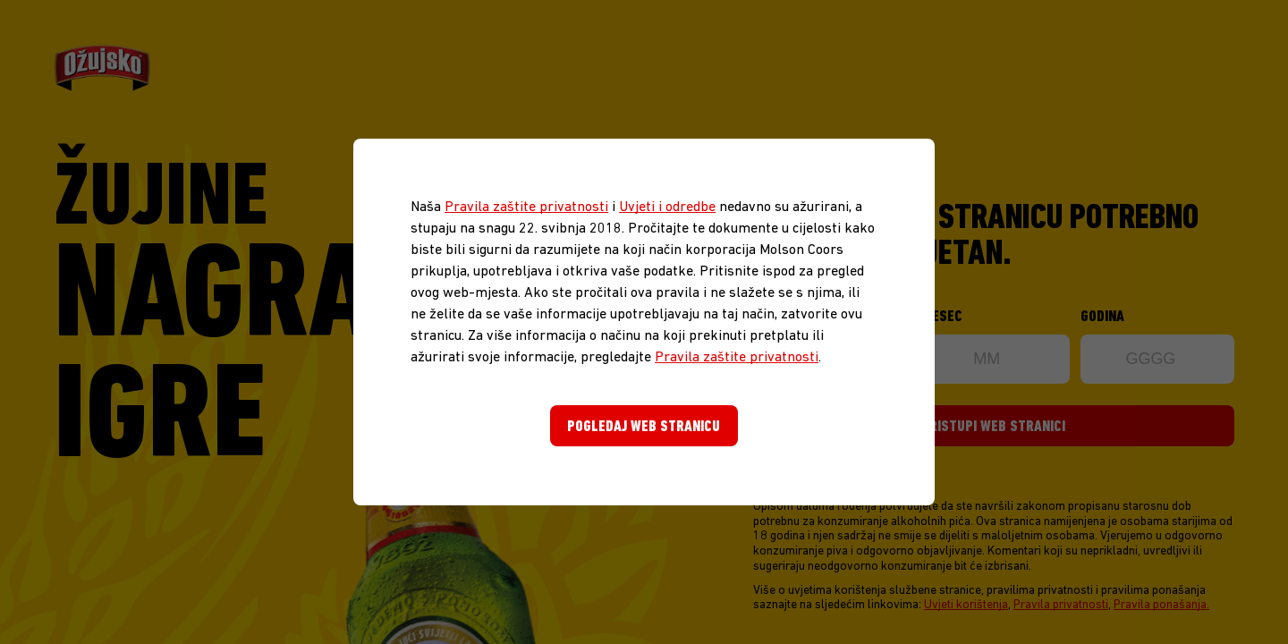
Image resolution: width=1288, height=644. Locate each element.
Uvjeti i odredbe (667, 207)
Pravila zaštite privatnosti (526, 207)
